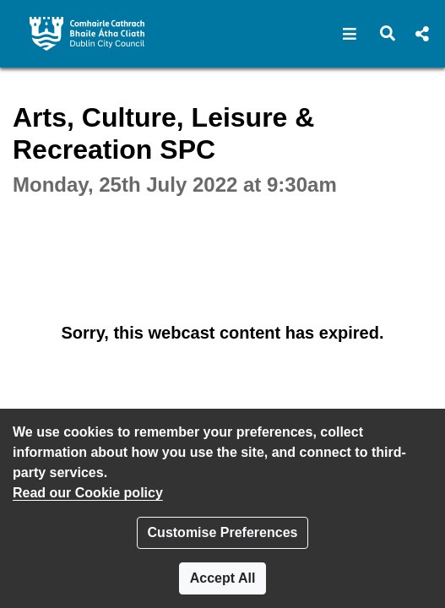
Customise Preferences (223, 532)
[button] (350, 34)
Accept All (223, 578)
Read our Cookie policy (88, 493)
